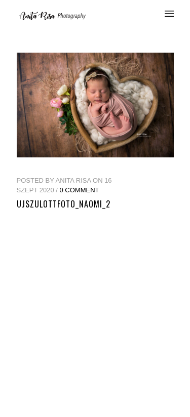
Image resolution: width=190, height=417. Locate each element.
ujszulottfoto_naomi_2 (63, 204)
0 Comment (79, 190)
